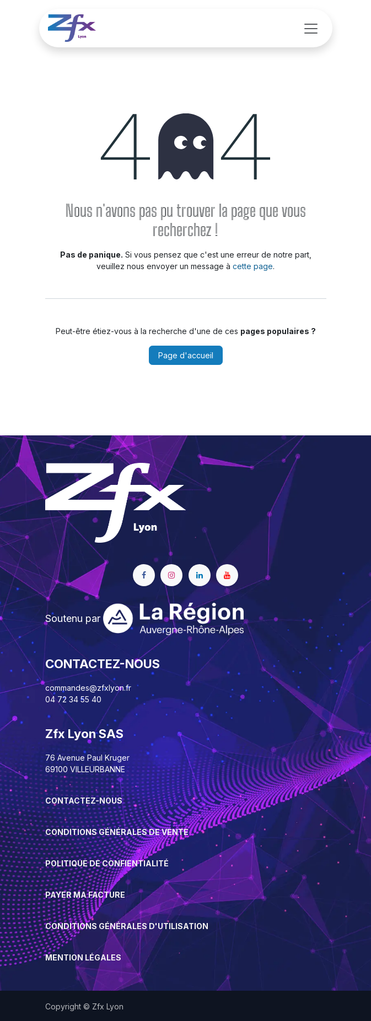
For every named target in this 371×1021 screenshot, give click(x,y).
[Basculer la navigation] (311, 28)
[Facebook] (144, 575)
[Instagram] (171, 575)
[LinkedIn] (200, 575)
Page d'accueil (185, 355)
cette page (253, 266)
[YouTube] (227, 575)
